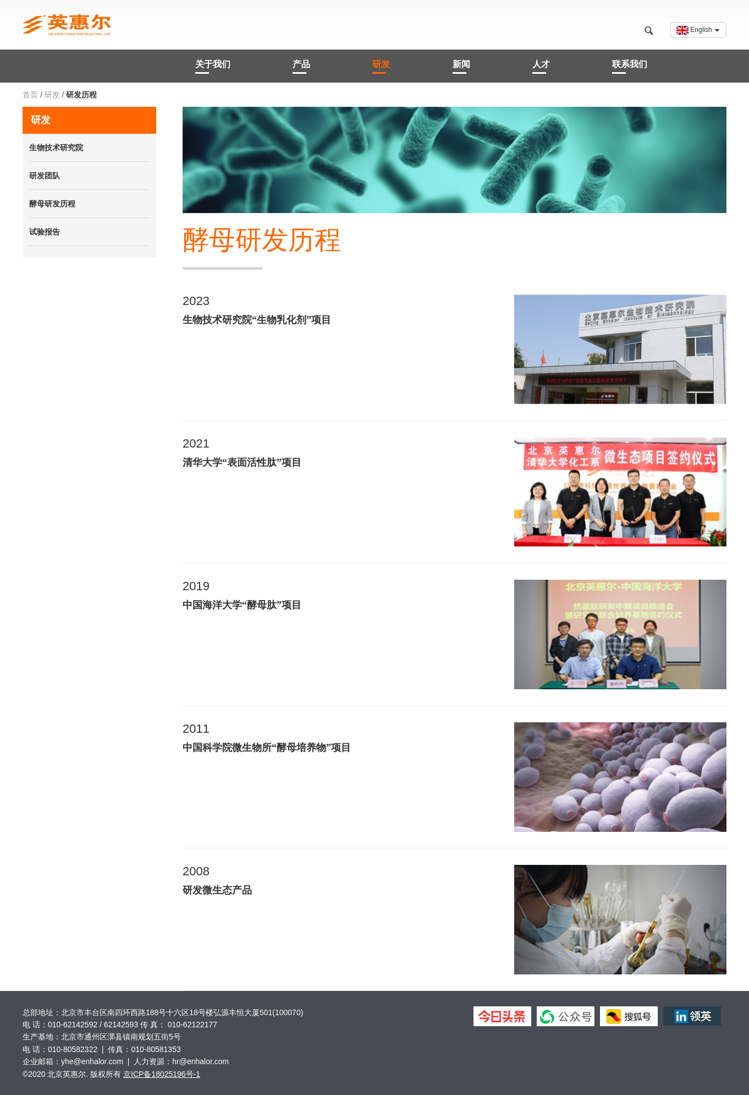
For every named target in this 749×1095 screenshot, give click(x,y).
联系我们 (629, 64)
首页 (31, 94)
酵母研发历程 (52, 203)
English (698, 30)
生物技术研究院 (56, 147)
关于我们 (212, 64)
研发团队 (44, 175)
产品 (301, 64)
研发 (381, 64)
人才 (541, 64)
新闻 (461, 64)
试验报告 (44, 231)
